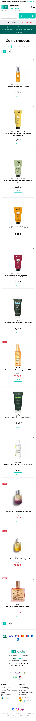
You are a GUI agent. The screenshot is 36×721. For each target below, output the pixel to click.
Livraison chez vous (24, 687)
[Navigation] (9, 22)
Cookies (8, 715)
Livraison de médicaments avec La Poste (26, 690)
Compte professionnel (7, 694)
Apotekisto (25, 717)
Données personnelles (26, 713)
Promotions (27, 22)
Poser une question (6, 689)
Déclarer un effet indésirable (9, 691)
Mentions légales (7, 713)
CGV (16, 713)
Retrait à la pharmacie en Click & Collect (26, 693)
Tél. (18, 659)
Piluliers (3, 692)
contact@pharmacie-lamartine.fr (18, 660)
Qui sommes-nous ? (6, 687)
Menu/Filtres (6, 47)
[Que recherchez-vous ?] (7, 15)
